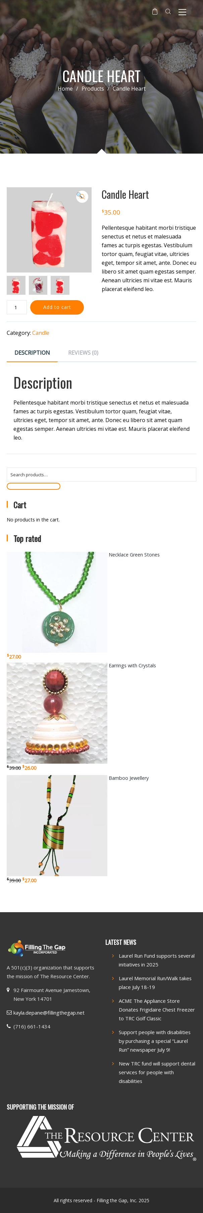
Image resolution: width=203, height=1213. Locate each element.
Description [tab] (32, 352)
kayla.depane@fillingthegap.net (49, 1012)
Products (97, 88)
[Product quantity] (17, 307)
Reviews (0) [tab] (83, 352)
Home (65, 88)
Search (33, 486)
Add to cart (57, 307)
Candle (40, 333)
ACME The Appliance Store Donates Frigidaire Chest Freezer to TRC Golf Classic (157, 1009)
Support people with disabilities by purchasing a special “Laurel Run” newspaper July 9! (155, 1041)
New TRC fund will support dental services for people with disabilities (157, 1072)
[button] (82, 197)
